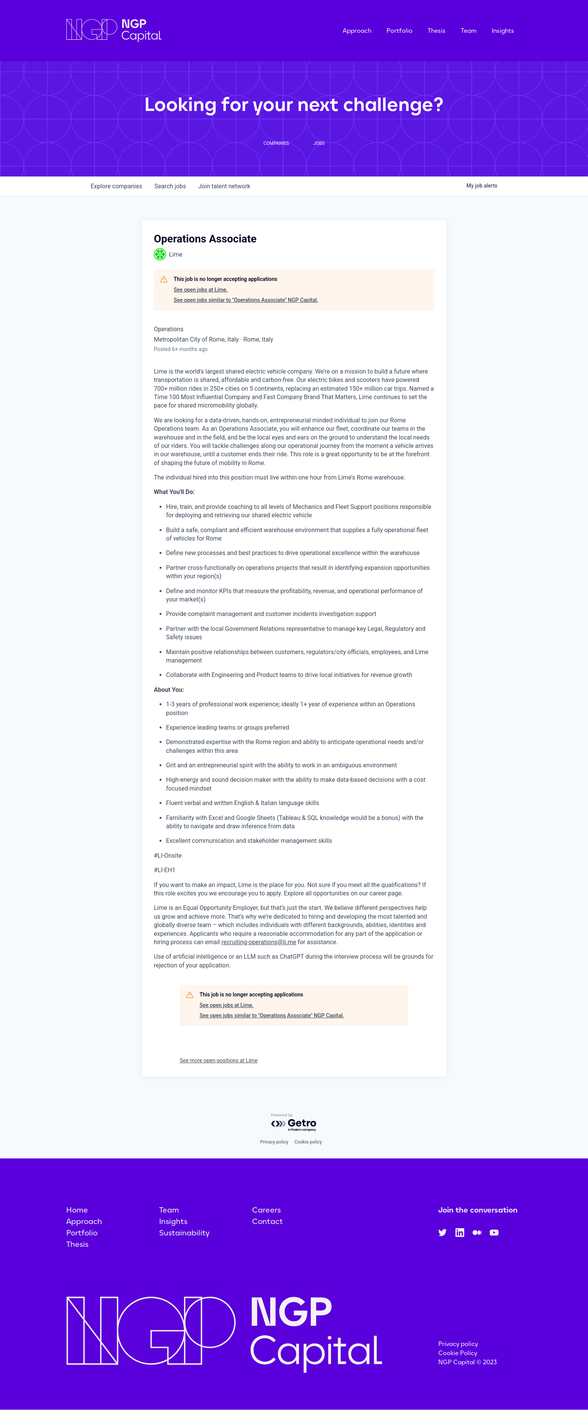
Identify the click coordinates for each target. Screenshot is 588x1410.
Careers (266, 1210)
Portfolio (399, 31)
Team (468, 31)
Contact (267, 1221)
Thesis (437, 31)
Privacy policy (274, 1142)
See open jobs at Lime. (201, 290)
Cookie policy (308, 1142)
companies (116, 186)
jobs (170, 186)
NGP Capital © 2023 (467, 1362)
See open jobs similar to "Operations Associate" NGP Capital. (246, 300)
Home (77, 1210)
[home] (152, 30)
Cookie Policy (457, 1353)
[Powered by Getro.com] (294, 1122)
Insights (503, 31)
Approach (357, 31)
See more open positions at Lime (218, 1060)
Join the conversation (478, 1210)
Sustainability (184, 1233)
